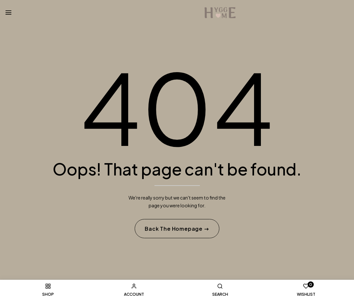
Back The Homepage (174, 229)
